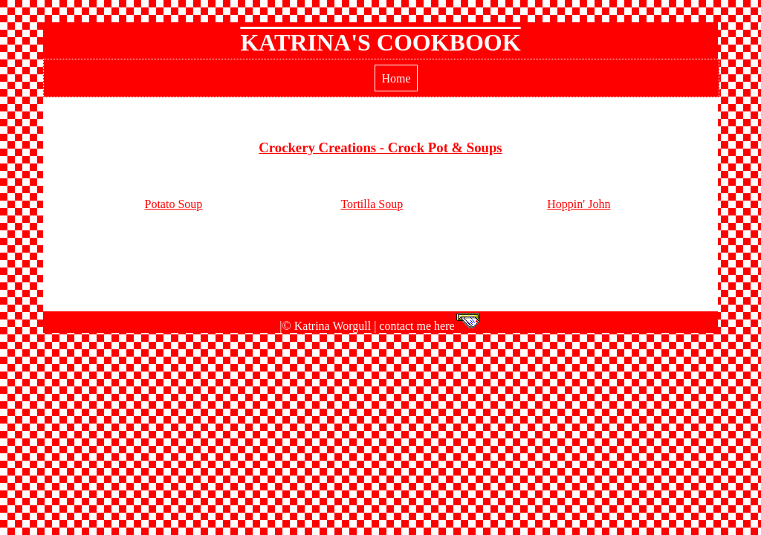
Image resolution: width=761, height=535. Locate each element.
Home (395, 77)
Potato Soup (174, 204)
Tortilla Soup (371, 204)
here (458, 326)
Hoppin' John (578, 204)
